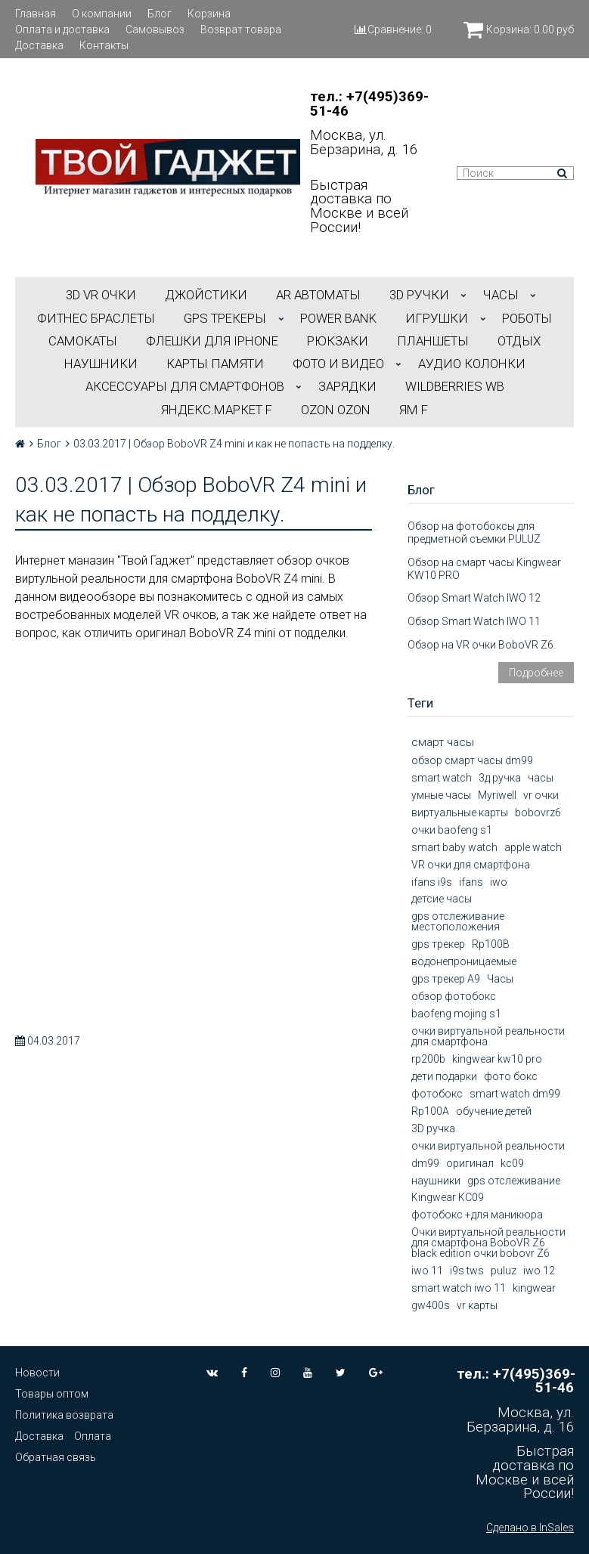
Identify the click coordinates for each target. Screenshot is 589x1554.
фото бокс (511, 1076)
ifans (471, 882)
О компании (102, 13)
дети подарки (444, 1076)
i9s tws (467, 1271)
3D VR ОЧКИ (101, 294)
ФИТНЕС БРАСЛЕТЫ (96, 318)
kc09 (512, 1163)
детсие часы (441, 899)
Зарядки (347, 386)
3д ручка (500, 778)
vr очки (541, 795)
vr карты (477, 1305)
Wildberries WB (454, 386)
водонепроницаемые (463, 961)
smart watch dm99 (515, 1094)
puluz (503, 1271)
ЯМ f (413, 409)
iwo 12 (539, 1271)
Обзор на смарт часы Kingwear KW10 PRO (484, 568)
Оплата (92, 1436)
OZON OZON (335, 409)
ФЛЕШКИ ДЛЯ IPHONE (212, 340)
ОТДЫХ (519, 340)
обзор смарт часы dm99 (472, 760)
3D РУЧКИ (419, 294)
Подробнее (536, 673)
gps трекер (438, 944)
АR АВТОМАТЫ (318, 294)
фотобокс (437, 1094)
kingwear (534, 1288)
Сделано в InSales (530, 1527)
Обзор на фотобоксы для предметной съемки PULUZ (474, 532)
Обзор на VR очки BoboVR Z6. (482, 645)
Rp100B (491, 944)
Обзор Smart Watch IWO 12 (474, 598)
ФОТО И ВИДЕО (338, 363)
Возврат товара (240, 29)
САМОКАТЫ (82, 340)
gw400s (430, 1305)
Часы (500, 979)
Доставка (39, 45)
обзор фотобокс (453, 996)
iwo (498, 882)
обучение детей (494, 1111)
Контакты (104, 45)
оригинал (470, 1163)
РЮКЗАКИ (337, 340)
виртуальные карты (459, 812)
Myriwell (497, 795)
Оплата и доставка (62, 29)
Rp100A (430, 1111)
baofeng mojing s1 (456, 1014)
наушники (435, 1181)
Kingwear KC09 (447, 1197)
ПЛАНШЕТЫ (433, 340)
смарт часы (442, 742)
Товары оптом (51, 1394)
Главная (35, 13)
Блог (159, 13)
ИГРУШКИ (436, 318)
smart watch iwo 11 (458, 1288)
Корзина (209, 13)
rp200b (428, 1059)
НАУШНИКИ (101, 363)
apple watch (533, 847)
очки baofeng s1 (451, 830)
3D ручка (433, 1128)
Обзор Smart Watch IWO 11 (474, 621)
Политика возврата (64, 1415)
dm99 (425, 1163)
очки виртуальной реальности (488, 1146)
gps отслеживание (513, 1181)
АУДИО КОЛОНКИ (471, 363)
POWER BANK (338, 318)
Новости (37, 1373)
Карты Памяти (215, 363)
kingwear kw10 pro (497, 1059)
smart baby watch (454, 847)
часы (540, 778)
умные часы (441, 795)
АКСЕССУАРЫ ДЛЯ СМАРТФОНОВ (184, 386)
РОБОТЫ (527, 318)
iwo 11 (427, 1271)
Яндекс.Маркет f (216, 409)
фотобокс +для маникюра (477, 1215)
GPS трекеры (225, 318)
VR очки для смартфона (470, 865)
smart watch (441, 778)
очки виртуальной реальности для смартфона (488, 1036)
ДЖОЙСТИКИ (206, 294)
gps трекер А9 (445, 979)
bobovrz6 (538, 812)
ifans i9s (431, 882)
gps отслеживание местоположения (457, 921)
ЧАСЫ (501, 294)
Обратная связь (55, 1457)
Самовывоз (155, 29)
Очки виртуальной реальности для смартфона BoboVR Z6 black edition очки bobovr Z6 (488, 1242)
